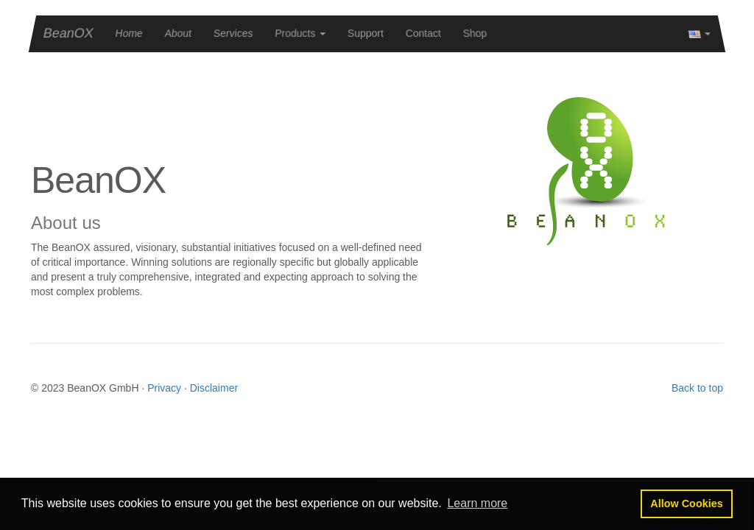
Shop (475, 33)
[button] (477, 503)
